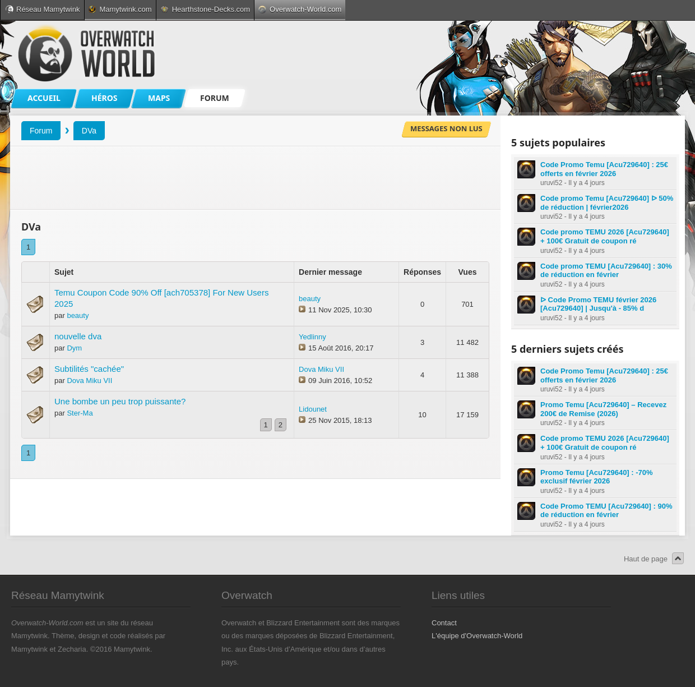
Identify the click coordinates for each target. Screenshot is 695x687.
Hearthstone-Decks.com (205, 9)
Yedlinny (312, 337)
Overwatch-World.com (299, 9)
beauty (78, 315)
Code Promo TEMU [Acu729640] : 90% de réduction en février (606, 510)
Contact (444, 623)
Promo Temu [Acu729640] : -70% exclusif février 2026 (596, 477)
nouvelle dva (77, 336)
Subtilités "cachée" (89, 369)
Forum (41, 130)
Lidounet (313, 409)
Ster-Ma (79, 413)
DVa (89, 130)
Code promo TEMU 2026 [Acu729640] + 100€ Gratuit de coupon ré (604, 236)
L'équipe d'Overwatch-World (477, 635)
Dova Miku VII (89, 380)
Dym (74, 348)
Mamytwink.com (120, 9)
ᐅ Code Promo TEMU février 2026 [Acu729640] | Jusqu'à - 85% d (598, 304)
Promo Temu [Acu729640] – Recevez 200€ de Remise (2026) (603, 409)
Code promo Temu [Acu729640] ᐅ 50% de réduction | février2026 (606, 202)
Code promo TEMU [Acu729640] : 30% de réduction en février (606, 270)
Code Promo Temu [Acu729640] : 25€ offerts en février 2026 (604, 169)
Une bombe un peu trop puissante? (120, 401)
